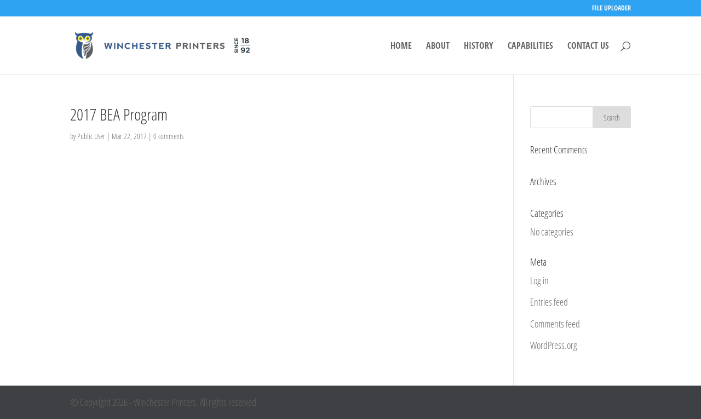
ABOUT (438, 46)
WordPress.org (553, 345)
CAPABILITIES (530, 46)
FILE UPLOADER (611, 9)
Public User (91, 136)
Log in (539, 280)
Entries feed (549, 301)
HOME (401, 46)
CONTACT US (588, 46)
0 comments (168, 136)
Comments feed (555, 323)
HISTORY (478, 46)
